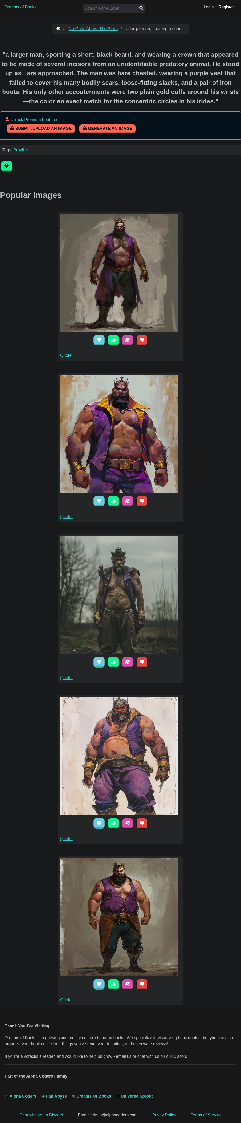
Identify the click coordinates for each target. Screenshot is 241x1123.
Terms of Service (206, 1115)
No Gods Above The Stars (93, 28)
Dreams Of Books (93, 1096)
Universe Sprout (137, 1096)
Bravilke (20, 150)
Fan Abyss (56, 1096)
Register (226, 7)
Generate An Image (107, 128)
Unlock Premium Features (34, 119)
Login (209, 7)
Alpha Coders (22, 1096)
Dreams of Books (20, 7)
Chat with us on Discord (41, 1115)
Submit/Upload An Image (41, 128)
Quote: (66, 355)
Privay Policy (164, 1115)
